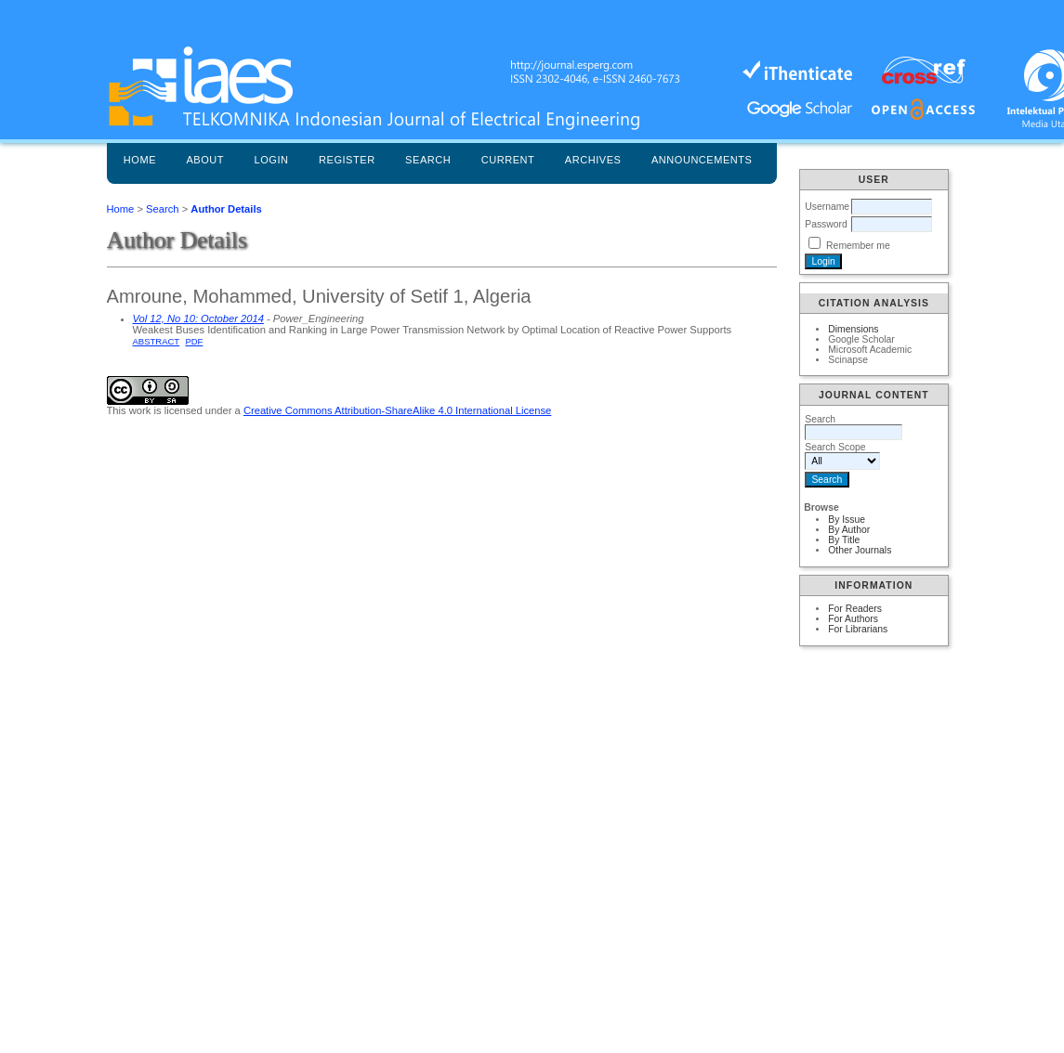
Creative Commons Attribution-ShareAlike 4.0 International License (397, 410)
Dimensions (853, 329)
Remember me (858, 245)
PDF (194, 341)
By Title (844, 540)
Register (347, 159)
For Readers (855, 609)
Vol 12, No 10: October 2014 (198, 318)
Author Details (225, 208)
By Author (849, 530)
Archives (593, 159)
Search (428, 159)
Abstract (156, 341)
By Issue (846, 519)
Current (508, 159)
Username (827, 207)
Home (140, 159)
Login (272, 159)
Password (826, 224)
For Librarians (857, 629)
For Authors (853, 619)
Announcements (702, 159)
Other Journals (859, 550)
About (205, 159)
